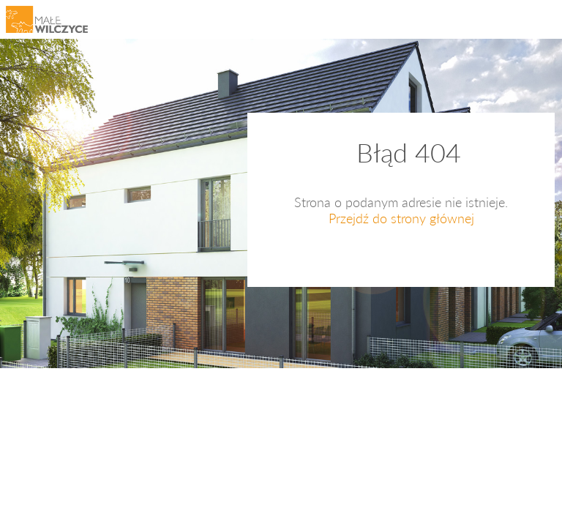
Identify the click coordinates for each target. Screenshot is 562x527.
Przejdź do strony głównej (401, 218)
